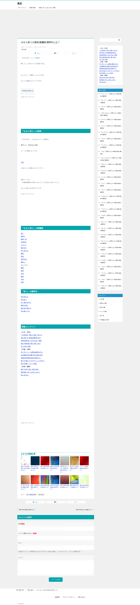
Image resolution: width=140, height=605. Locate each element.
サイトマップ (22, 7)
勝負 (29, 358)
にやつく (24, 245)
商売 (25, 358)
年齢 (25, 343)
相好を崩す (24, 305)
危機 (24, 355)
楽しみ (34, 372)
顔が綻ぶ (24, 299)
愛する (23, 369)
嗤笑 (22, 271)
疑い (30, 369)
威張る (37, 352)
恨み (33, 369)
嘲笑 (22, 268)
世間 (25, 341)
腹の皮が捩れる (26, 308)
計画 (27, 355)
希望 (22, 372)
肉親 (40, 341)
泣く (38, 372)
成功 (32, 358)
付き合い (35, 341)
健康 (33, 338)
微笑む (23, 236)
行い (41, 352)
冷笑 (22, 162)
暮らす (26, 338)
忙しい (26, 352)
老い (27, 335)
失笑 (22, 279)
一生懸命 (32, 352)
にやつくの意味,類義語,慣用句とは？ (84, 468)
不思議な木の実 (104, 320)
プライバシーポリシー (68, 594)
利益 (35, 363)
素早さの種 (103, 303)
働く (35, 343)
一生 (22, 335)
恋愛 (29, 346)
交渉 (34, 355)
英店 (20, 3)
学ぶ (22, 346)
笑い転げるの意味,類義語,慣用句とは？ (25, 484)
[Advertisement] (70, 23)
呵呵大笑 (24, 259)
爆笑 (22, 253)
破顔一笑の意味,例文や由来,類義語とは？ (25, 468)
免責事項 (57, 594)
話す (39, 343)
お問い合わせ (81, 594)
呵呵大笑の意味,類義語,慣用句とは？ (54, 484)
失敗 (37, 355)
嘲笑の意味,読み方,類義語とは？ (74, 483)
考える (40, 335)
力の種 (102, 299)
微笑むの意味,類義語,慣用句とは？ (54, 468)
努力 (22, 363)
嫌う (25, 372)
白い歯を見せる (26, 302)
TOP (21, 587)
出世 (41, 355)
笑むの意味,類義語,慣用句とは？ (45, 467)
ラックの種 (103, 311)
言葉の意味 (32, 7)
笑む (22, 233)
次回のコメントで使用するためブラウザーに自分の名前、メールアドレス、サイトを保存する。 (50, 548)
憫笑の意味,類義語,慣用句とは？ (84, 483)
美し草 (102, 315)
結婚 (30, 338)
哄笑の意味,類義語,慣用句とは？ (45, 483)
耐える (38, 358)
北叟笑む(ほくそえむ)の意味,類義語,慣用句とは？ (64, 468)
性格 (22, 341)
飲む (32, 343)
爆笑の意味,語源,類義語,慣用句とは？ (35, 468)
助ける (23, 361)
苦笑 (22, 282)
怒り (27, 369)
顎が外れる (24, 297)
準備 (22, 358)
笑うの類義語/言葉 (31, 491)
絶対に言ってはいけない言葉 (47, 7)
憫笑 (22, 276)
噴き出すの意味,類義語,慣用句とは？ (74, 468)
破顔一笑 (24, 239)
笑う (27, 375)
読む (25, 346)
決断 (31, 355)
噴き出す (24, 248)
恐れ (37, 369)
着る (22, 338)
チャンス (37, 361)
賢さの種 (24, 49)
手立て (42, 361)
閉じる (31, 90)
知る (39, 338)
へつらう (30, 363)
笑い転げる (24, 250)
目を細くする (25, 311)
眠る (22, 343)
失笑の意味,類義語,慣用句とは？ (64, 483)
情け (22, 375)
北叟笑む (24, 242)
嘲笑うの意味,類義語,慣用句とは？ (35, 484)
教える (32, 335)
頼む (27, 361)
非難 (25, 363)
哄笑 (22, 256)
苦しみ (30, 372)
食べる (30, 341)
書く (35, 335)
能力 (29, 343)
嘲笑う (23, 262)
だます (31, 361)
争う (22, 352)
